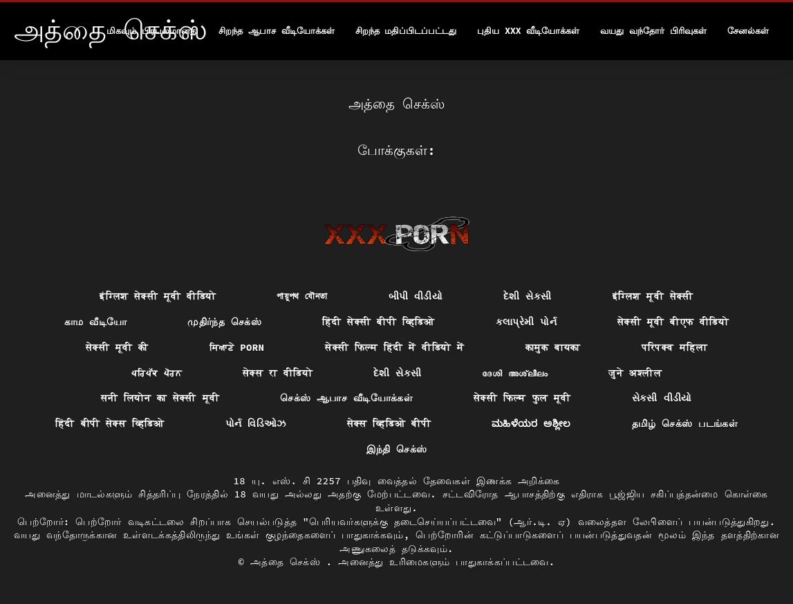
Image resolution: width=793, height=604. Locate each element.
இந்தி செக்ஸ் (396, 449)
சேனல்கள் (748, 31)
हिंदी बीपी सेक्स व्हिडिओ (110, 423)
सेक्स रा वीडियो (277, 373)
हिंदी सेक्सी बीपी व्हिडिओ (378, 321)
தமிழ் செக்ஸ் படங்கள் (685, 423)
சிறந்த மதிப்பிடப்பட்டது (406, 31)
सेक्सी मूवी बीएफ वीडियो (673, 321)
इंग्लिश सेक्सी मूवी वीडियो (158, 296)
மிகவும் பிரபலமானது (152, 31)
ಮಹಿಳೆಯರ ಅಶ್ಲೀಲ (531, 423)
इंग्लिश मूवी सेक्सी (653, 296)
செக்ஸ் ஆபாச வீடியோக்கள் (346, 398)
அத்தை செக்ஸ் (288, 562)
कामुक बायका (553, 347)
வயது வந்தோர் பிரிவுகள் (653, 31)
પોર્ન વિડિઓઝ (255, 423)
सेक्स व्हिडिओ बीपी (389, 423)
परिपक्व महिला (675, 347)
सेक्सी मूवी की (117, 347)
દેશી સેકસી (527, 296)
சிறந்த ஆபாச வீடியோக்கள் (276, 31)
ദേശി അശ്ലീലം (515, 373)
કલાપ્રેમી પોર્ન (526, 321)
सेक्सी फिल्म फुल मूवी (522, 398)
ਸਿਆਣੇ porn (237, 347)
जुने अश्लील (635, 373)
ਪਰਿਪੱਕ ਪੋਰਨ (156, 373)
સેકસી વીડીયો (662, 398)
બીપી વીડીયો (416, 296)
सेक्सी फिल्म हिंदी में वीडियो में (394, 347)
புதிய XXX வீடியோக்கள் (528, 31)
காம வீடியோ (95, 321)
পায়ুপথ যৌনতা (302, 296)
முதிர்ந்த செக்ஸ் (224, 321)
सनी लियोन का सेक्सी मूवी (160, 398)
